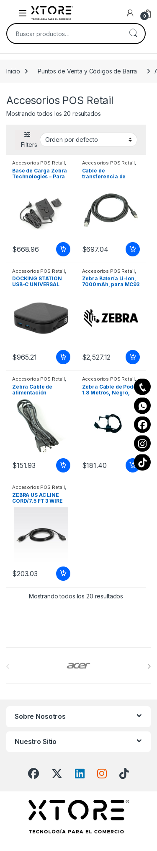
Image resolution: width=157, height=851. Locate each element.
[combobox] (64, 33)
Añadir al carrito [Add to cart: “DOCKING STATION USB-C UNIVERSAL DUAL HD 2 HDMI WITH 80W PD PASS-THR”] (63, 357)
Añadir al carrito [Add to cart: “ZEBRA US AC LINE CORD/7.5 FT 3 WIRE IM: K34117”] (63, 573)
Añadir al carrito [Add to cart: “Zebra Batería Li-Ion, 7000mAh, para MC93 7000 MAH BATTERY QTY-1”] (133, 357)
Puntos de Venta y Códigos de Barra (87, 71)
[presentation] (149, 666)
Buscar (133, 33)
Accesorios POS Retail (38, 163)
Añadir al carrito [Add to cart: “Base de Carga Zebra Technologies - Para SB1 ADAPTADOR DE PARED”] (63, 249)
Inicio (13, 71)
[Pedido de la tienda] (88, 140)
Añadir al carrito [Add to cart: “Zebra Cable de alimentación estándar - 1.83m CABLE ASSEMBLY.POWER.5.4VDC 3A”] (63, 465)
